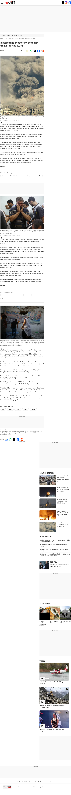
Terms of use (59, 787)
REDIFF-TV (53, 3)
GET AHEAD (48, 3)
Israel (26, 176)
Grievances (65, 787)
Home (1, 38)
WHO (18, 409)
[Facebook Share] (38, 51)
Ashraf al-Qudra (37, 176)
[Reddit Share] (42, 51)
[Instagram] (66, 2)
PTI (5, 50)
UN (10, 176)
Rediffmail (40, 782)
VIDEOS (42, 661)
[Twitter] (63, 2)
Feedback (47, 787)
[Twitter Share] (34, 51)
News (6, 38)
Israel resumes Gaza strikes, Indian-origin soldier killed (63, 489)
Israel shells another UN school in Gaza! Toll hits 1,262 (63, 524)
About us (53, 787)
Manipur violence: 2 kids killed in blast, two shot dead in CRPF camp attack (55, 554)
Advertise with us (26, 787)
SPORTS (43, 3)
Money (46, 782)
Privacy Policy (40, 787)
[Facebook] (69, 2)
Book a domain (32, 782)
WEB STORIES (44, 604)
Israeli (26, 295)
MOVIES (34, 3)
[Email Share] (27, 51)
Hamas (18, 176)
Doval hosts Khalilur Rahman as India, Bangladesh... (59, 565)
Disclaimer (34, 787)
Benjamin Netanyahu (15, 295)
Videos (52, 782)
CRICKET (38, 3)
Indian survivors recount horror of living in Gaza (62, 501)
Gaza (3, 176)
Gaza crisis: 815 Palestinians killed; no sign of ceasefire (63, 513)
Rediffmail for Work (22, 782)
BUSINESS (29, 3)
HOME (21, 3)
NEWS (24, 3)
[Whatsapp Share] (30, 51)
